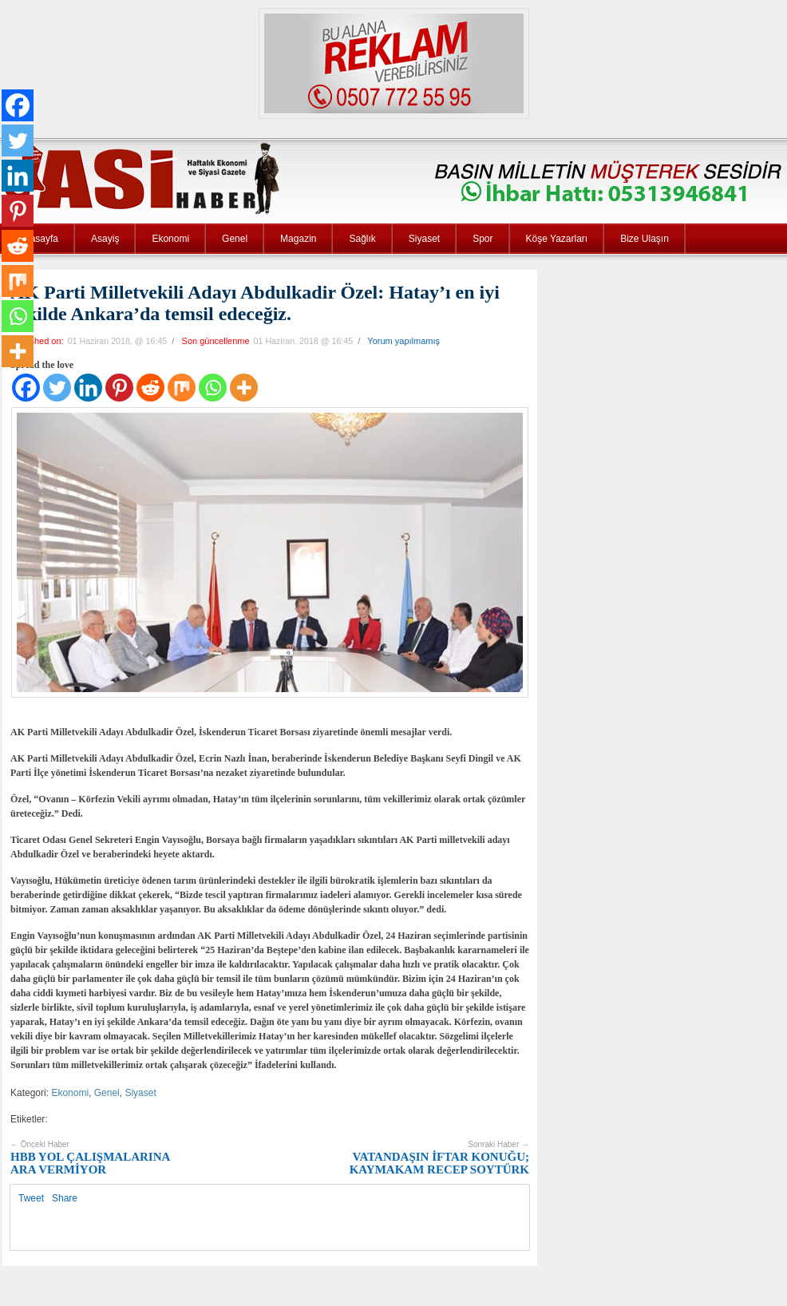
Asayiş (105, 238)
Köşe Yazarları (557, 238)
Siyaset (424, 238)
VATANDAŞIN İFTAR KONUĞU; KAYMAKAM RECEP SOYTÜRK (439, 1158)
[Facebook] (26, 388)
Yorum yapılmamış (403, 341)
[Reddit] (150, 388)
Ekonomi (170, 238)
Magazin (298, 238)
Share (64, 1198)
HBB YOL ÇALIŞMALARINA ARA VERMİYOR (89, 1158)
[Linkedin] (88, 388)
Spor (482, 238)
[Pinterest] (119, 388)
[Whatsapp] (213, 388)
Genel (234, 238)
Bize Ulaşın (644, 238)
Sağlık (362, 238)
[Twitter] (57, 388)
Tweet (31, 1198)
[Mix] (182, 388)
